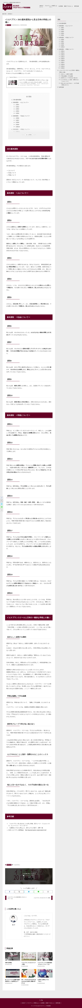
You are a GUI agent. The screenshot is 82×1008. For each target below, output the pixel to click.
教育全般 (8, 25)
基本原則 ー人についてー (21, 102)
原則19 (62, 66)
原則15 (62, 58)
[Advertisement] (29, 847)
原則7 (17, 120)
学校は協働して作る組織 (67, 76)
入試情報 (42, 1003)
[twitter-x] (40, 1000)
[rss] (42, 1000)
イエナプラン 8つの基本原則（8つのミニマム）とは (33, 80)
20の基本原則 (17, 99)
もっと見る (29, 134)
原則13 (62, 55)
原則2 (17, 106)
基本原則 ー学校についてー (21, 129)
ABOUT (23, 1003)
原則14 (62, 56)
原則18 (62, 64)
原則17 (62, 62)
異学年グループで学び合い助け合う (69, 77)
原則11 (18, 131)
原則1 (17, 104)
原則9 (17, 124)
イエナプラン (17, 864)
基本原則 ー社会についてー (21, 116)
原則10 (18, 126)
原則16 (62, 60)
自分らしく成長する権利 (67, 74)
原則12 (62, 53)
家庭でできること (50, 1003)
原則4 (17, 111)
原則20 (62, 68)
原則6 (17, 118)
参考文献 (61, 87)
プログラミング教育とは (33, 1003)
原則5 (17, 113)
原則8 (17, 122)
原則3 (17, 109)
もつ (13, 925)
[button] (9, 891)
